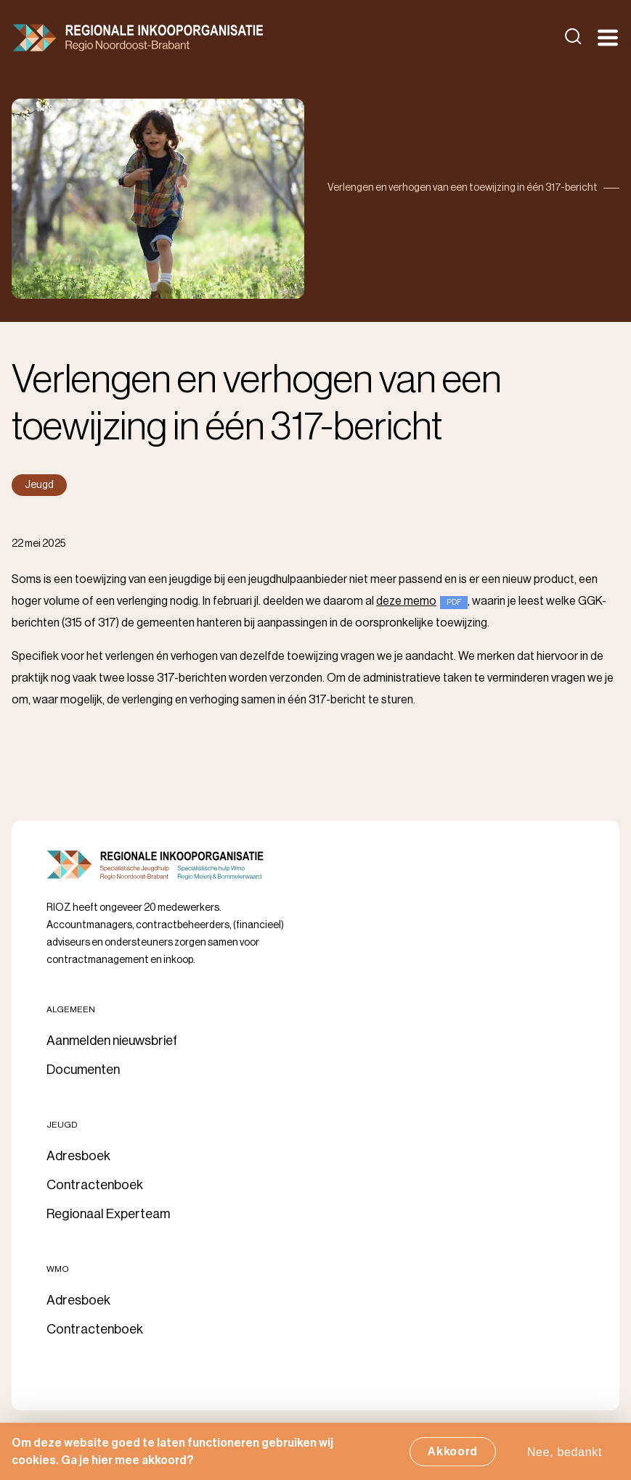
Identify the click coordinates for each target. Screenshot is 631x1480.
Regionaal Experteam (108, 1213)
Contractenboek (94, 1184)
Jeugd (62, 1124)
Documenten (83, 1069)
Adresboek (78, 1155)
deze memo (406, 601)
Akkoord (453, 1455)
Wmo (57, 1269)
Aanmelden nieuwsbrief (111, 1040)
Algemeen (70, 1009)
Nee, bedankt (564, 1456)
